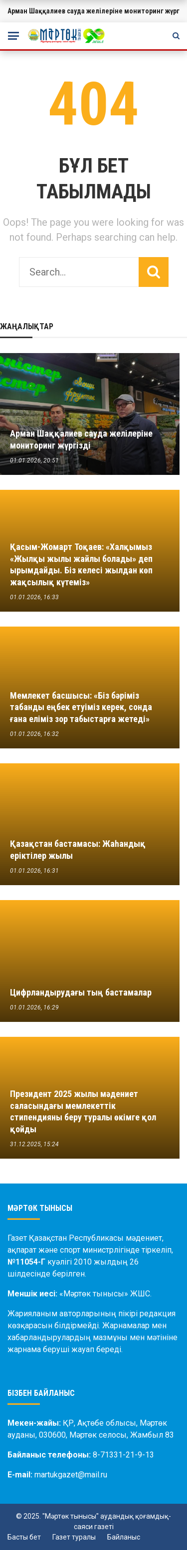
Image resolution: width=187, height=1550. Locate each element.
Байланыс (123, 1537)
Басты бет (24, 1537)
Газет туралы (74, 1537)
